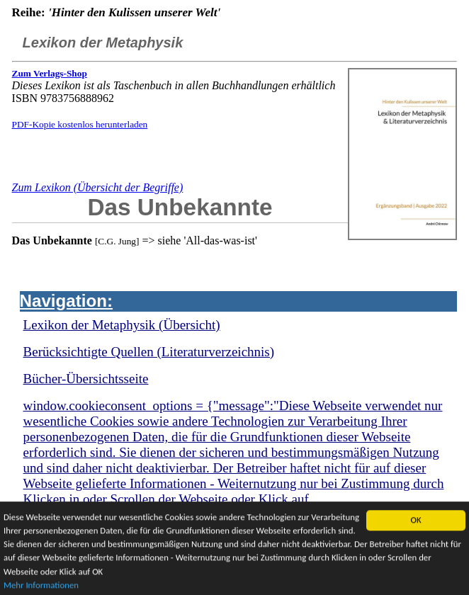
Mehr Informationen (41, 585)
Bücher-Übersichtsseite (86, 378)
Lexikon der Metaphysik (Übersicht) (121, 324)
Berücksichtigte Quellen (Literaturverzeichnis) (149, 351)
